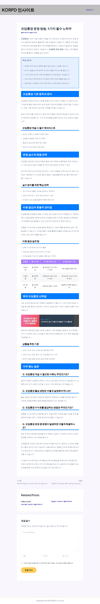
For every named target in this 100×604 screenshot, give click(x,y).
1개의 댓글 (24, 504)
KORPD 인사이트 (18, 9)
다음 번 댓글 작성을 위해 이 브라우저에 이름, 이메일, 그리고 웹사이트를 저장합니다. (48, 563)
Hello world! (26, 501)
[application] (94, 10)
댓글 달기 (54, 501)
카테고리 (90, 10)
